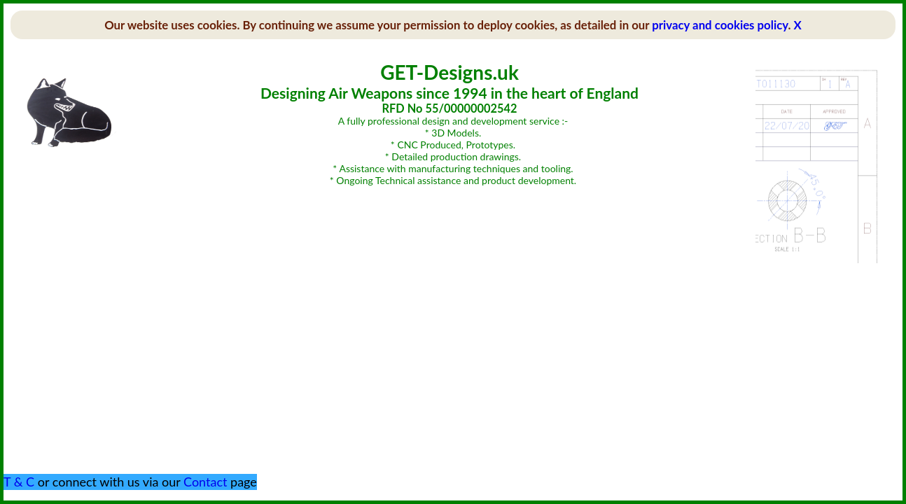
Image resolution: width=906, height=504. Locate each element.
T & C (19, 481)
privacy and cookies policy (720, 25)
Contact (205, 481)
